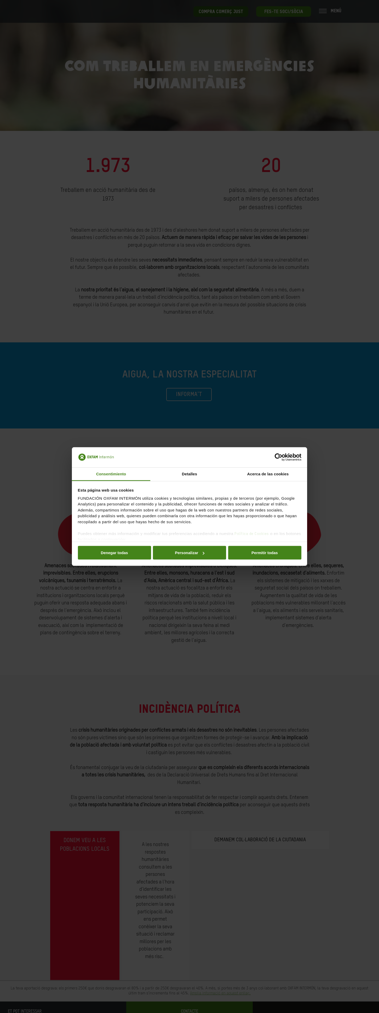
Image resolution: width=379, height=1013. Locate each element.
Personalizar (189, 552)
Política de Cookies (251, 534)
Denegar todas (114, 552)
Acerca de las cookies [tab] (268, 473)
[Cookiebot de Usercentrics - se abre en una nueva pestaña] (278, 457)
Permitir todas (264, 552)
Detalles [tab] (189, 473)
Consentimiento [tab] (111, 473)
